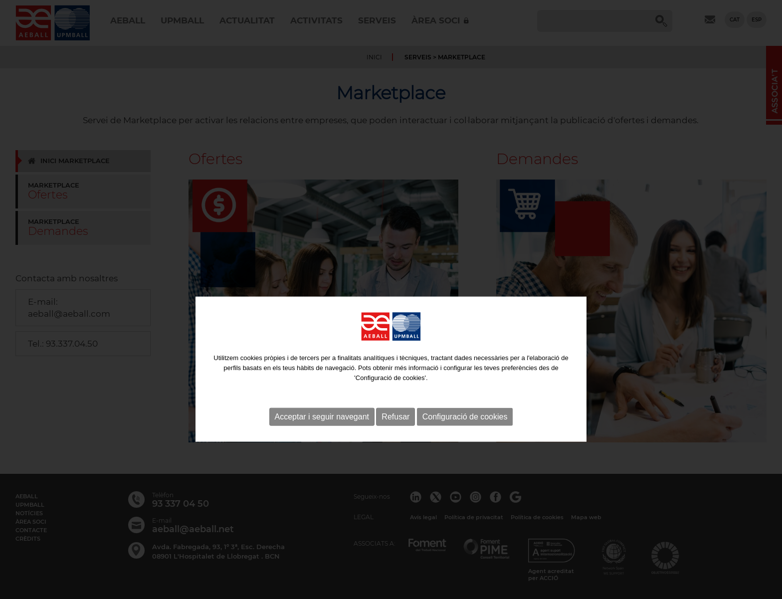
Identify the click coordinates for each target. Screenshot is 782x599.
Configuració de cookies (465, 435)
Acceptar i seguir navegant (322, 435)
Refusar (395, 435)
